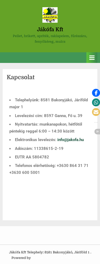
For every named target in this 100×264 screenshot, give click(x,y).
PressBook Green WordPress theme (60, 258)
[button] (96, 93)
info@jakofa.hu (70, 139)
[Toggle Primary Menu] (92, 57)
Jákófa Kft (50, 29)
